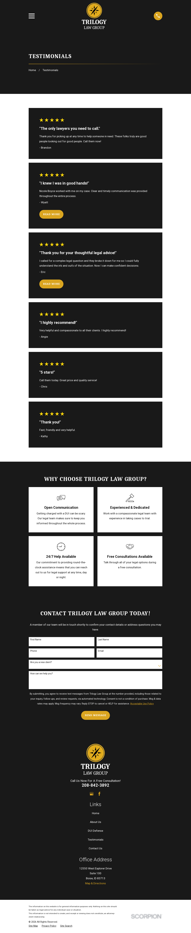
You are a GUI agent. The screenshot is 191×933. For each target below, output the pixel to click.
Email (101, 651)
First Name (35, 639)
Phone (33, 651)
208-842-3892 (95, 785)
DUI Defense (95, 830)
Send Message (95, 715)
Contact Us (95, 848)
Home (95, 813)
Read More (51, 214)
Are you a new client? (41, 662)
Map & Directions (95, 883)
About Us (95, 822)
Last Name (103, 639)
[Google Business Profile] (92, 794)
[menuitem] (33, 926)
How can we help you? (41, 673)
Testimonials (95, 839)
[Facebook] (99, 794)
